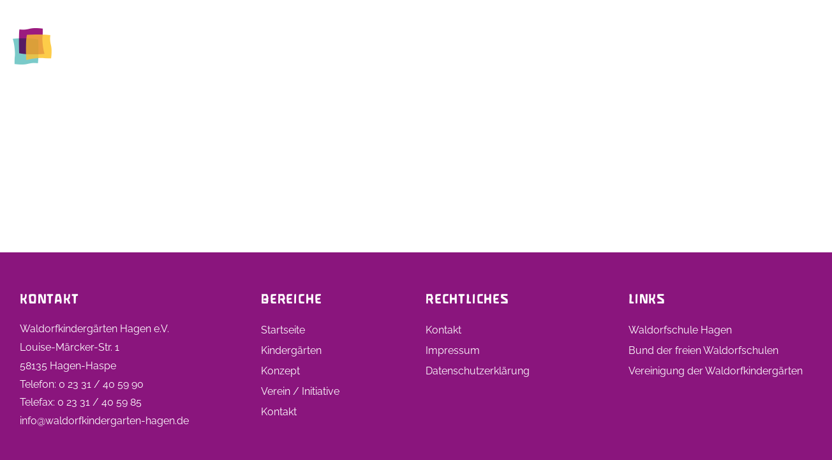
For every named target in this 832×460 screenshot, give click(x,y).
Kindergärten (414, 46)
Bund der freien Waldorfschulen (703, 350)
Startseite (334, 46)
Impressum (453, 350)
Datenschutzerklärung (478, 371)
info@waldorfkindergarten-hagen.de (104, 421)
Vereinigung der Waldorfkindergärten (715, 371)
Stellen (611, 46)
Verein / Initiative (300, 391)
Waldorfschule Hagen (680, 330)
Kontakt (789, 46)
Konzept (280, 371)
